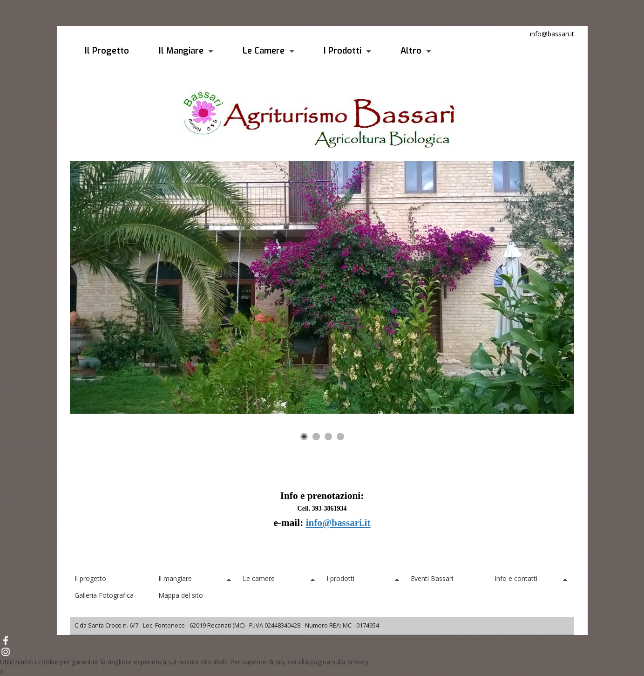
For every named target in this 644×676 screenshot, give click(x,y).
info (314, 522)
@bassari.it (346, 522)
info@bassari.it (552, 33)
